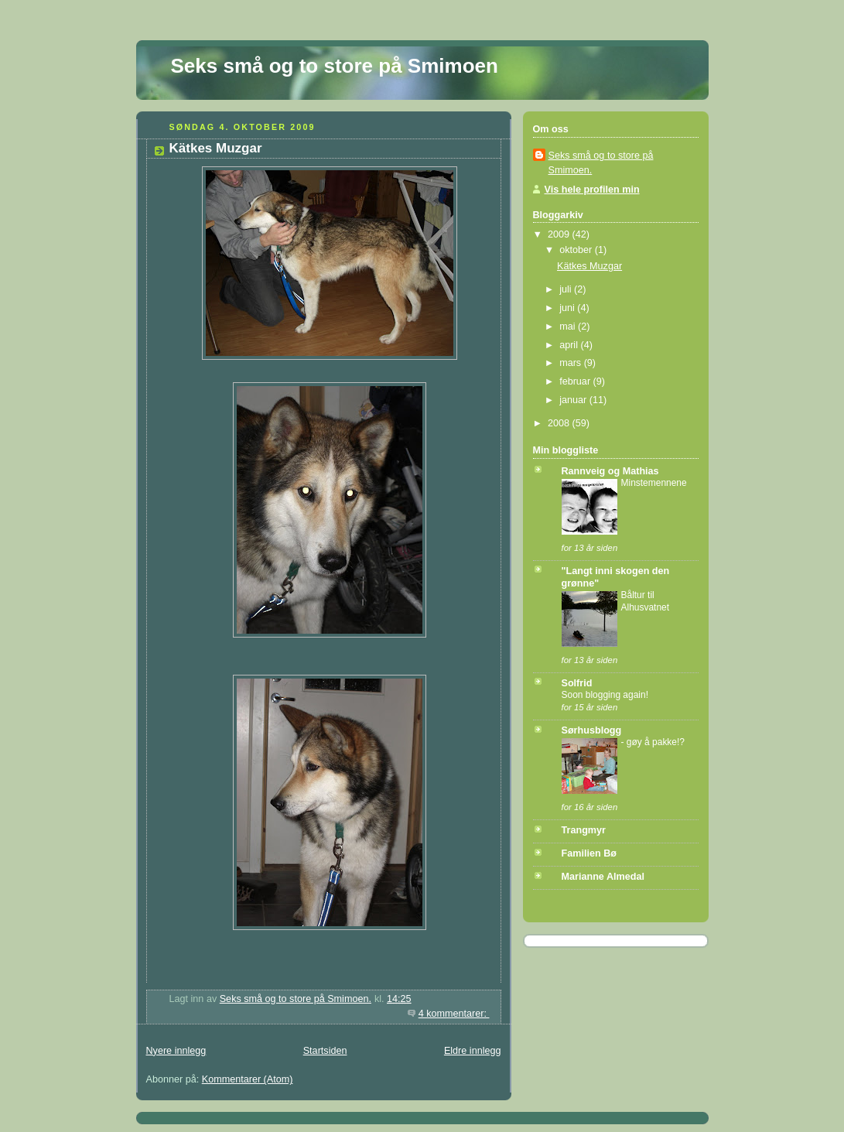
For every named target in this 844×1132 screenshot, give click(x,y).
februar (576, 381)
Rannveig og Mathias (610, 471)
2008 (560, 423)
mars (571, 362)
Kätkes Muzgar (215, 148)
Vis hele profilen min (592, 189)
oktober (577, 250)
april (569, 345)
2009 (560, 234)
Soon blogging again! (605, 694)
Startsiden (325, 1050)
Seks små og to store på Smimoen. (601, 163)
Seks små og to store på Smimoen (334, 65)
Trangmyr (584, 830)
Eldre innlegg (472, 1050)
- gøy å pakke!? (653, 742)
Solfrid (577, 683)
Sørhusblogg (592, 730)
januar (574, 400)
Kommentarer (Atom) (247, 1079)
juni (568, 308)
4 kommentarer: (454, 1013)
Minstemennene (654, 482)
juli (566, 289)
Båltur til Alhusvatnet (645, 601)
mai (568, 326)
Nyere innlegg (176, 1050)
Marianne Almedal (603, 876)
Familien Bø (589, 853)
